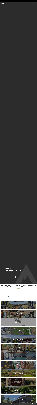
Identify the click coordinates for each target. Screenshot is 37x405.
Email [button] (32, 404)
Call (23, 404)
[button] (33, 3)
